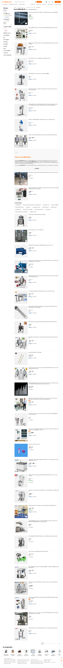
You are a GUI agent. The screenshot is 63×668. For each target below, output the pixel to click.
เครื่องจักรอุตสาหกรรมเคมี (30, 7)
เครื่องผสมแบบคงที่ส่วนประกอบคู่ (23, 659)
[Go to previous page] (40, 643)
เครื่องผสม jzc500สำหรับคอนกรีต (37, 663)
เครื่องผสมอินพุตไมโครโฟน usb (39, 209)
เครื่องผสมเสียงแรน (48, 209)
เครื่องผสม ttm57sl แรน (45, 207)
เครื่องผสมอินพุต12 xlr (48, 659)
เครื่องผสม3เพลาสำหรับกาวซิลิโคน (27, 209)
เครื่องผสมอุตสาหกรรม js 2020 (49, 662)
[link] (61, 658)
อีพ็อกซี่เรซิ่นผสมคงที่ (54, 207)
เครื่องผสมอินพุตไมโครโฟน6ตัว (19, 207)
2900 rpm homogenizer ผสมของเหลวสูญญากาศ (10, 662)
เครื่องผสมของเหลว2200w (22, 663)
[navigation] (8, 326)
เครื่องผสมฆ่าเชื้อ (7, 663)
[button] (35, 2)
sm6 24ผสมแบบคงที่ (34, 659)
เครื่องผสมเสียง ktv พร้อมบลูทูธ (9, 659)
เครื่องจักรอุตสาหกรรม (21, 7)
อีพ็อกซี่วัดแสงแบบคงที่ (33, 211)
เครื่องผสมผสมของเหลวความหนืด (37, 662)
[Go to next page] (57, 643)
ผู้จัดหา (32, 18)
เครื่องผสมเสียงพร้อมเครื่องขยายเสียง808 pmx (21, 211)
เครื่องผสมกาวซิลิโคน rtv (22, 662)
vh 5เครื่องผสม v (28, 207)
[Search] (39, 2)
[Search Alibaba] (24, 1)
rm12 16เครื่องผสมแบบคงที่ (36, 207)
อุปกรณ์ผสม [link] (38, 7)
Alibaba (15, 7)
